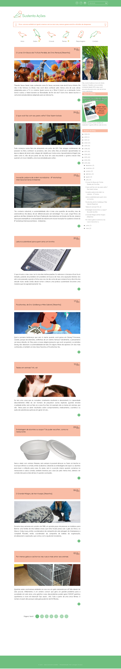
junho (88, 225)
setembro (89, 174)
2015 (86, 157)
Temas (64, 41)
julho (87, 180)
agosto (88, 177)
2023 (86, 137)
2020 (86, 143)
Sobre (35, 41)
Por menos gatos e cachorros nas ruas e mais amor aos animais (42, 556)
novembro (89, 168)
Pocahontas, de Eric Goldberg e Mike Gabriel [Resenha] (38, 304)
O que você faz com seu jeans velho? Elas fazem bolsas (39, 115)
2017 (85, 151)
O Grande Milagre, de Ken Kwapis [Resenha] (34, 493)
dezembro (89, 165)
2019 (86, 146)
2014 (86, 160)
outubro (88, 171)
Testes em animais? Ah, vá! (26, 367)
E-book (51, 41)
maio (87, 228)
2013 (86, 163)
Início (22, 41)
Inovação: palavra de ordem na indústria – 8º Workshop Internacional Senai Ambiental (38, 178)
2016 (86, 154)
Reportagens (80, 41)
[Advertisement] (60, 637)
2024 (86, 134)
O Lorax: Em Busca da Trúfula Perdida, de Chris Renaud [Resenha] (43, 52)
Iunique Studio (77, 664)
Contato (95, 41)
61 (61, 616)
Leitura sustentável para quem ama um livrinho (35, 241)
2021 (86, 140)
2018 (86, 148)
